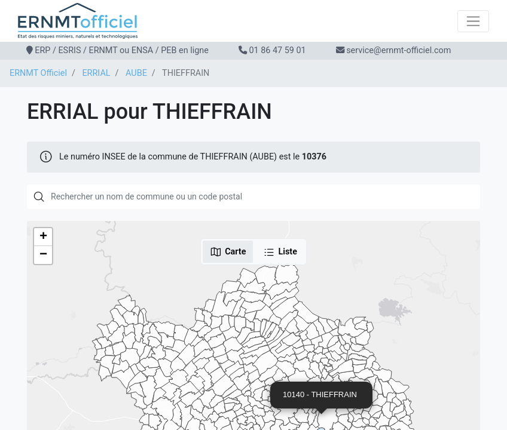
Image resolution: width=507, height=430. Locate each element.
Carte (228, 252)
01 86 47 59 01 (277, 50)
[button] (43, 237)
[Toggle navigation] (473, 21)
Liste (280, 252)
